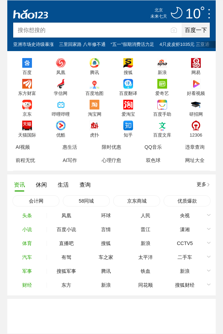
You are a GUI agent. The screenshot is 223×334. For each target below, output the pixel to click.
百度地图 (94, 93)
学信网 (60, 93)
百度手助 (162, 114)
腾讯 (94, 72)
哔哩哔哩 (61, 114)
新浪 (162, 72)
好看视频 (196, 93)
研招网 (196, 114)
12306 (196, 134)
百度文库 (162, 134)
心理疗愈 (111, 160)
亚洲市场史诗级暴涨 (33, 44)
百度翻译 (128, 93)
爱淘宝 (128, 114)
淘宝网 (94, 114)
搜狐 (128, 72)
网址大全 (195, 160)
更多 (201, 184)
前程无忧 (25, 160)
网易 (195, 72)
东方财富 (27, 93)
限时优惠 (111, 147)
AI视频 (23, 147)
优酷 (60, 134)
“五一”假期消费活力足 (133, 44)
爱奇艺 (162, 93)
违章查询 (195, 147)
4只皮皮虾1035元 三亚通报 (186, 44)
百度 (27, 72)
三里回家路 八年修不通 (82, 44)
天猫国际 (27, 134)
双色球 (153, 160)
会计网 (36, 201)
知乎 (128, 134)
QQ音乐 (153, 147)
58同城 (86, 201)
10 (195, 14)
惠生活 (70, 147)
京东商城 (137, 201)
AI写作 (70, 160)
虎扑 (94, 134)
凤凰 (60, 72)
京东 (27, 114)
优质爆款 (187, 201)
